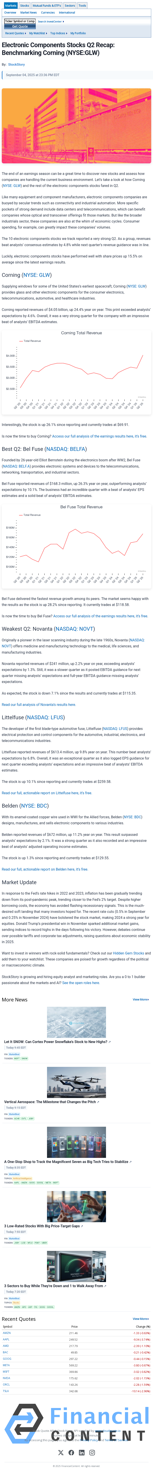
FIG (35, 1307)
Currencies (48, 12)
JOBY (31, 1119)
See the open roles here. (81, 983)
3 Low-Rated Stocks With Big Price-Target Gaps (43, 1226)
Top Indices (57, 33)
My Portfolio (78, 33)
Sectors (70, 6)
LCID (23, 1243)
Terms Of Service (116, 1440)
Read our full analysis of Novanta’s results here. (39, 705)
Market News (28, 12)
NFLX (30, 1243)
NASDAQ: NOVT (74, 629)
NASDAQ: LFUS (45, 717)
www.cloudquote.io (108, 1431)
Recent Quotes (14, 33)
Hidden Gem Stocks (128, 953)
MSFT (17, 1059)
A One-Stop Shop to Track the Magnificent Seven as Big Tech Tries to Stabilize (68, 1162)
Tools (82, 6)
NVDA (6, 1378)
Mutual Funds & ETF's (47, 6)
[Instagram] (92, 1453)
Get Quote (20, 26)
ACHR (17, 1119)
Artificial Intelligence (22, 1178)
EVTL (24, 1119)
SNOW (24, 1059)
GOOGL (40, 1183)
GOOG (32, 1183)
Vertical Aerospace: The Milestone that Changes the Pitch (51, 1102)
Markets (10, 6)
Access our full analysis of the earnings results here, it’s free (99, 436)
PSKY (37, 1243)
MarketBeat (14, 1054)
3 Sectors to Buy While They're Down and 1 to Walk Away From (55, 1286)
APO (24, 1307)
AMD (6, 1346)
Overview (10, 12)
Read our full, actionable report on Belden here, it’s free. (45, 869)
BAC (5, 1352)
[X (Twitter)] (60, 1453)
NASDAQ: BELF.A (16, 466)
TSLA (6, 1391)
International (67, 12)
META (48, 1183)
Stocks (24, 6)
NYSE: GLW (12, 186)
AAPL (16, 1183)
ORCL (6, 1384)
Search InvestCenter (50, 21)
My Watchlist (37, 33)
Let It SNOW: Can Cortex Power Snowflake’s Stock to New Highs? (57, 1042)
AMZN (24, 1183)
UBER (44, 1243)
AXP (30, 1307)
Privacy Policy (89, 1440)
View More (140, 999)
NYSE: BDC (34, 806)
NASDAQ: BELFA (65, 449)
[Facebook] (71, 1453)
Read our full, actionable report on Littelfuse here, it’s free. (47, 793)
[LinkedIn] (81, 1453)
